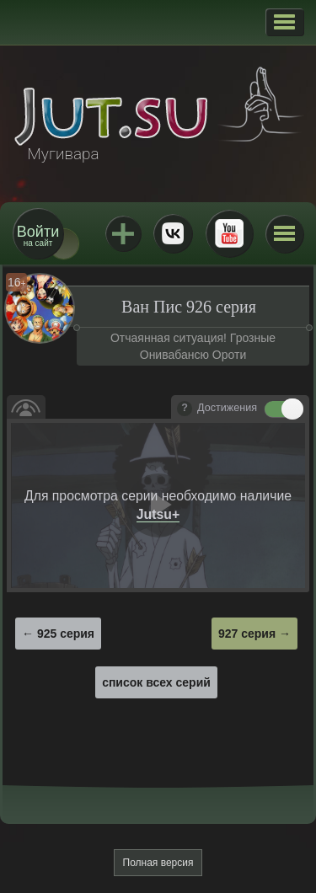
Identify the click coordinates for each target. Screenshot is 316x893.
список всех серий (156, 682)
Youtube (229, 233)
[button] (284, 21)
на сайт (38, 235)
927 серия (247, 633)
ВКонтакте (172, 233)
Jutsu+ (123, 233)
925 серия (65, 633)
